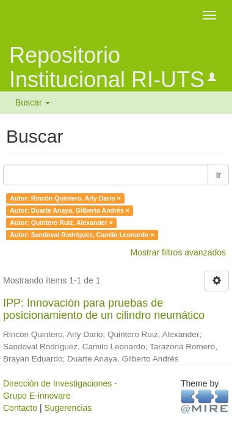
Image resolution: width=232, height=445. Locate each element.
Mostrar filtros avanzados (178, 252)
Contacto (20, 408)
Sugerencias (68, 408)
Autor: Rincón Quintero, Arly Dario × (65, 198)
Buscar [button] (32, 102)
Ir (218, 175)
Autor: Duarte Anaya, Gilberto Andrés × (69, 210)
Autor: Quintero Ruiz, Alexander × (61, 222)
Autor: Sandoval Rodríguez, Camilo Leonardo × (82, 234)
